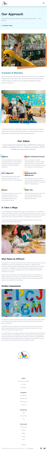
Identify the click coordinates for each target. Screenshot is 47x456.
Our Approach (23, 395)
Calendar (23, 430)
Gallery (23, 436)
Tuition (23, 412)
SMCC (23, 439)
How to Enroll (23, 416)
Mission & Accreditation (23, 381)
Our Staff (23, 384)
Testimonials (23, 427)
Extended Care (23, 398)
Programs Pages (7, 25)
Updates (23, 433)
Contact (23, 444)
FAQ (23, 419)
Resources (23, 404)
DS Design (31, 448)
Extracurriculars (23, 401)
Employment (24, 387)
